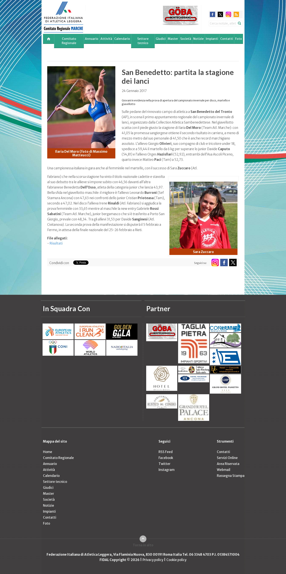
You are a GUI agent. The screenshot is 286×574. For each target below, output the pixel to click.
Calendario (122, 39)
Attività (106, 39)
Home (47, 452)
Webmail (223, 470)
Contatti (226, 39)
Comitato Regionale (69, 41)
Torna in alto (143, 545)
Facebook (166, 458)
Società (185, 39)
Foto (238, 39)
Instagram (166, 470)
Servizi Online (227, 458)
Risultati (56, 243)
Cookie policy (176, 560)
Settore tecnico (143, 41)
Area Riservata (228, 464)
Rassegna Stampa (231, 476)
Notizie (198, 39)
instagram (228, 14)
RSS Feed (166, 452)
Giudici (161, 39)
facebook (212, 14)
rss (236, 14)
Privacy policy (153, 560)
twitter (220, 14)
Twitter (164, 464)
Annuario (91, 39)
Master (173, 39)
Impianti (212, 39)
